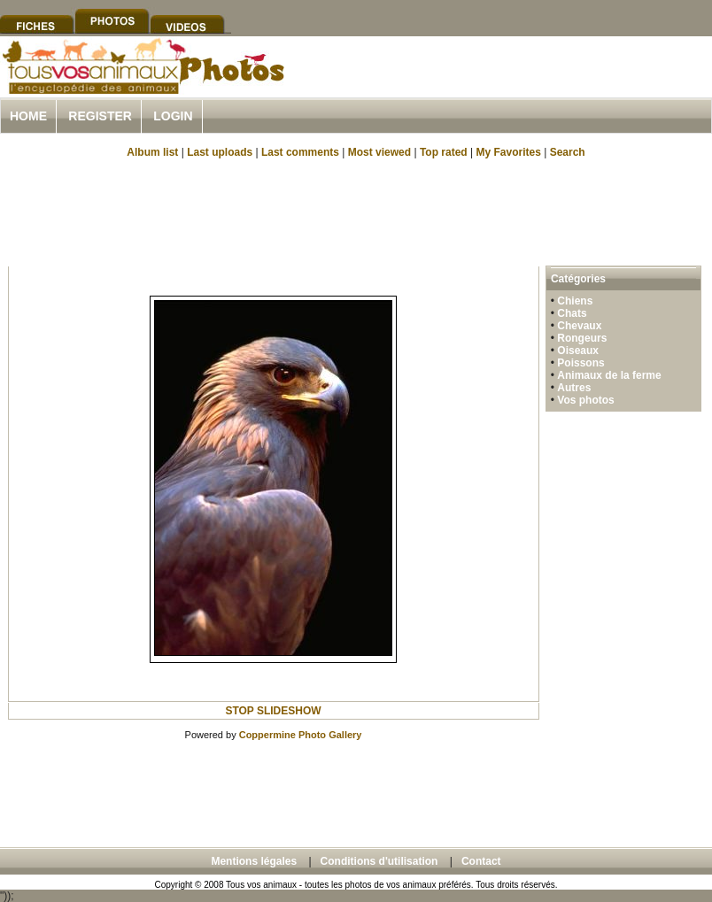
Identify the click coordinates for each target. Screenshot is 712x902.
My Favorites (508, 152)
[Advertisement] (356, 211)
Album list (152, 152)
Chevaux (579, 326)
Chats (571, 313)
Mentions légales (254, 861)
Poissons (580, 363)
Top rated (444, 152)
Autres (574, 388)
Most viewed (379, 152)
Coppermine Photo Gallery (300, 734)
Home (28, 116)
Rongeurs (582, 338)
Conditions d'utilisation (379, 861)
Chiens (574, 301)
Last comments (300, 152)
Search (567, 152)
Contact (481, 861)
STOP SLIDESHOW (273, 711)
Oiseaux (578, 350)
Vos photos (585, 400)
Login (172, 116)
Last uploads (219, 152)
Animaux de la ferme (609, 375)
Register (100, 116)
